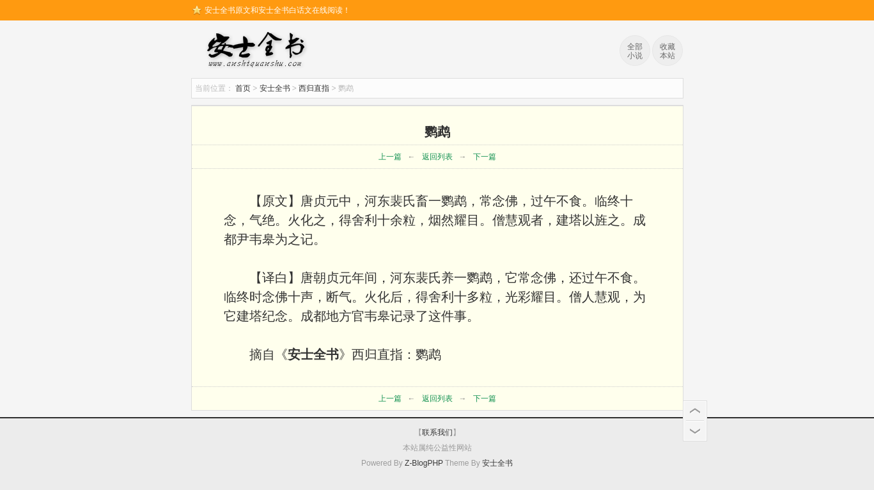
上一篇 (390, 156)
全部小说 (635, 51)
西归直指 (314, 88)
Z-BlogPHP (424, 463)
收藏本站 (667, 51)
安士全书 (259, 51)
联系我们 (437, 432)
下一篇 (484, 156)
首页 (243, 88)
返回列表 (437, 156)
